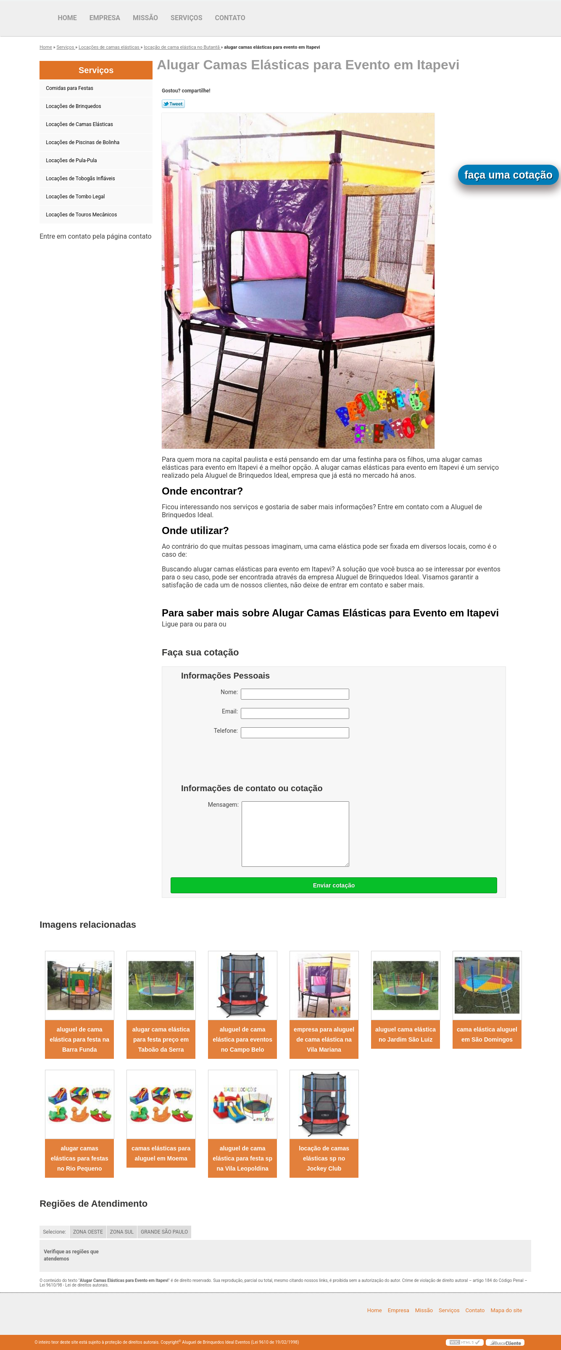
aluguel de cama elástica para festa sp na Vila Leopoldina (242, 1158)
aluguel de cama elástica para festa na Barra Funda (79, 1039)
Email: (285, 713)
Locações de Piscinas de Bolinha (83, 142)
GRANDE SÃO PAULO (164, 1232)
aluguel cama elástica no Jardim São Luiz (405, 1034)
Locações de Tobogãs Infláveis (81, 179)
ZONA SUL (122, 1232)
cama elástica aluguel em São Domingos (487, 1034)
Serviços (186, 18)
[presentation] (234, 763)
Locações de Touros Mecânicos (82, 215)
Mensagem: (278, 834)
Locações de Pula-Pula (72, 160)
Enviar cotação (334, 885)
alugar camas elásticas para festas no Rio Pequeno (79, 1158)
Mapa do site (506, 1310)
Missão (145, 18)
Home (67, 18)
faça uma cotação (508, 175)
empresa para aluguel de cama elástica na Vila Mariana (324, 1039)
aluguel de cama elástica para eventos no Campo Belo (242, 1039)
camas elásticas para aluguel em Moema (161, 1153)
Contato (230, 18)
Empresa (105, 18)
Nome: (285, 694)
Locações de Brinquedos (74, 106)
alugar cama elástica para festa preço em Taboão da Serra (161, 1039)
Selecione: (54, 1232)
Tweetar (173, 104)
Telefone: (281, 732)
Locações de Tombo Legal (76, 197)
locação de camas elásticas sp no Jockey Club (324, 1158)
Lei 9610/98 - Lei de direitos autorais (74, 1285)
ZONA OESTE (88, 1232)
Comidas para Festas (70, 88)
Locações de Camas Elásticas (80, 124)
